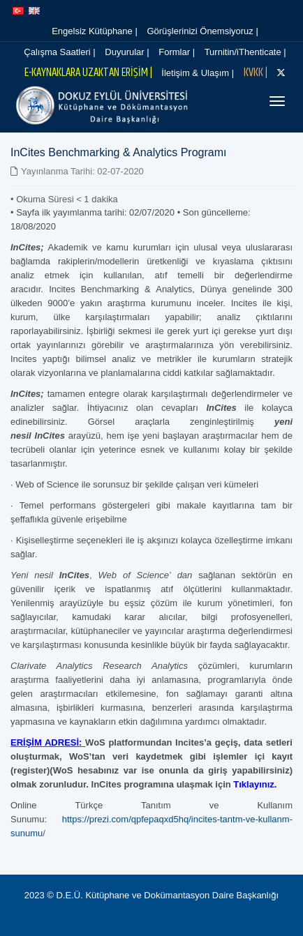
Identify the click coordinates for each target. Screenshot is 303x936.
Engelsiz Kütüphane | (95, 31)
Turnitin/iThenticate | (245, 52)
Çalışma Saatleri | (59, 52)
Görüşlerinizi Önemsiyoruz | (202, 31)
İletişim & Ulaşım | (197, 73)
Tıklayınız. (254, 784)
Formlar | (176, 52)
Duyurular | (127, 52)
